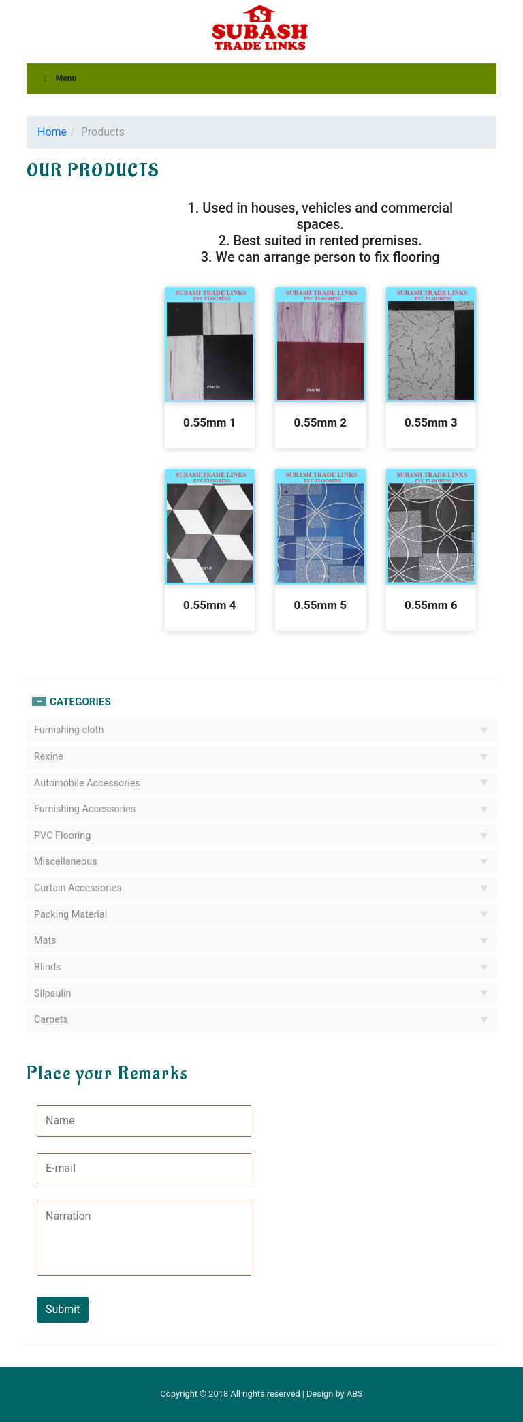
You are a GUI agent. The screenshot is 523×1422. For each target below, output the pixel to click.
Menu (58, 78)
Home (52, 131)
